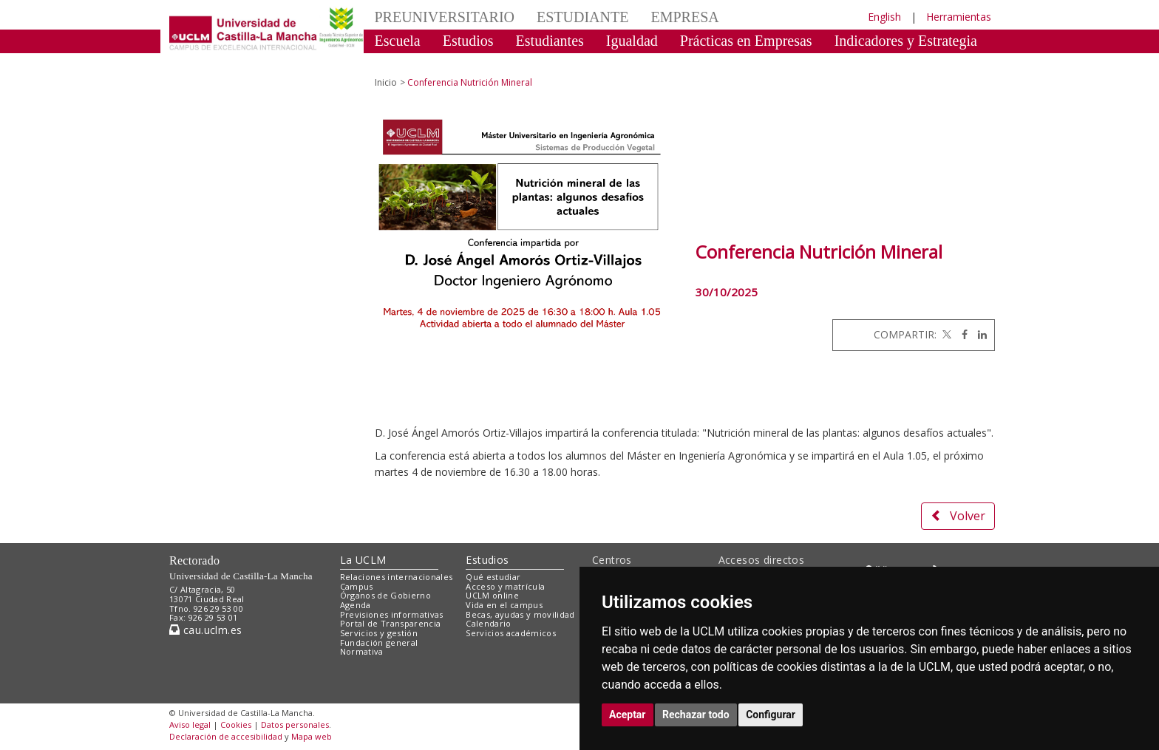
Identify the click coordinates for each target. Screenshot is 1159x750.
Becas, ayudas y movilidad (520, 614)
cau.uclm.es (205, 630)
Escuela (398, 41)
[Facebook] (961, 334)
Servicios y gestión (379, 632)
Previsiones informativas (391, 614)
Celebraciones (416, 63)
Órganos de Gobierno (385, 595)
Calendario (488, 623)
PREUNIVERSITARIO (445, 17)
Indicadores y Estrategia (906, 41)
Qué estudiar (493, 576)
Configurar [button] (770, 714)
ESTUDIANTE (582, 17)
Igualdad (632, 41)
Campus (356, 586)
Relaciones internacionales (396, 576)
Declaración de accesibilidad (225, 736)
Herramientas (958, 17)
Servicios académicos (511, 632)
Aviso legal (190, 724)
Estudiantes (550, 41)
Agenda (355, 604)
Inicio (386, 82)
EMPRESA (684, 17)
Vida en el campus (504, 604)
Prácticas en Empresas (746, 41)
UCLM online (492, 595)
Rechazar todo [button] (696, 714)
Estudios (468, 41)
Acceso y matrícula (505, 586)
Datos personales (295, 724)
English (884, 17)
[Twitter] (945, 334)
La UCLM (363, 560)
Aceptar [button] (627, 714)
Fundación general (379, 642)
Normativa (362, 651)
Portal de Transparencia (390, 623)
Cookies (235, 724)
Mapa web (311, 736)
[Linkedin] (979, 334)
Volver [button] (958, 516)
